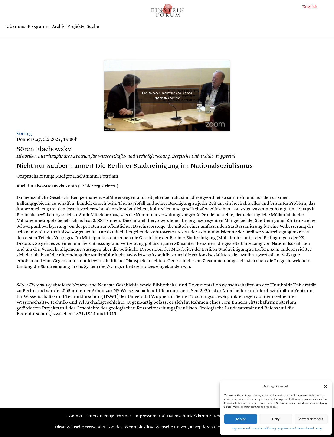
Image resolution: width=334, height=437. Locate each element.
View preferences (311, 419)
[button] (325, 386)
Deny (275, 419)
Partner (124, 416)
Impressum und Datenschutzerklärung (254, 428)
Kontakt (74, 416)
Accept (241, 419)
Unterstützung (99, 416)
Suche (93, 26)
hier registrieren (101, 186)
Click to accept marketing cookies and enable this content (167, 95)
